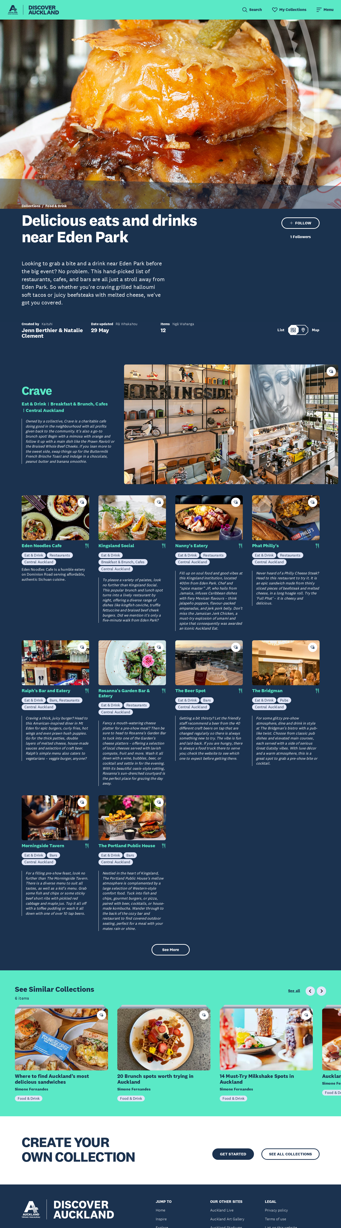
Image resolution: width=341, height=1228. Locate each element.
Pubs (284, 700)
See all (294, 991)
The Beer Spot (190, 690)
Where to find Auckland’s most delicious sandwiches (52, 1079)
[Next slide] (321, 991)
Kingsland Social (116, 545)
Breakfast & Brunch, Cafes (79, 404)
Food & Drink (56, 206)
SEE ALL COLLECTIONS (290, 1154)
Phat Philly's (265, 545)
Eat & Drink (34, 404)
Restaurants (60, 555)
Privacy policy (276, 1210)
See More (170, 949)
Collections (31, 206)
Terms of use (275, 1219)
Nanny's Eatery (191, 545)
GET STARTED (233, 1154)
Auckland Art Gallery (227, 1219)
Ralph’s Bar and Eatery (46, 690)
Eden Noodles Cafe (42, 545)
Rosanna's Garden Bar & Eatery (124, 693)
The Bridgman (267, 690)
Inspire (161, 1219)
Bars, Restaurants (65, 700)
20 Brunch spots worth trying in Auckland (155, 1079)
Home (160, 1210)
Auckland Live (221, 1210)
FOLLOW (300, 223)
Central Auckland (45, 410)
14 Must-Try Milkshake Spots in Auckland (257, 1079)
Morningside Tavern (43, 845)
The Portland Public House (126, 845)
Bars (207, 700)
